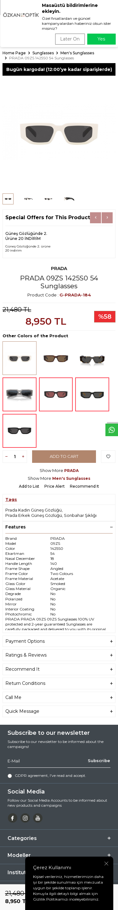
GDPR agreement (31, 775)
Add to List (29, 486)
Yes (101, 39)
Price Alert (54, 486)
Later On (70, 39)
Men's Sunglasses (77, 53)
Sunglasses (43, 53)
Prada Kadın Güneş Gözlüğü (33, 509)
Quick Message (59, 711)
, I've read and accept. (47, 775)
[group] (59, 132)
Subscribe (99, 760)
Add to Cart (64, 456)
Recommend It (84, 486)
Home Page (14, 53)
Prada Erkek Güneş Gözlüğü (33, 515)
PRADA (59, 268)
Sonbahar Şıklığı (80, 515)
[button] (95, 217)
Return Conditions (59, 683)
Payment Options (59, 641)
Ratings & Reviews (59, 655)
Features (59, 527)
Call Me (59, 698)
